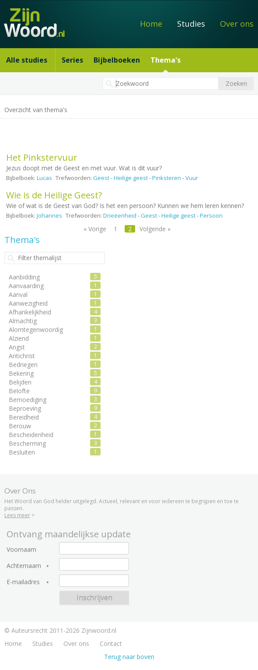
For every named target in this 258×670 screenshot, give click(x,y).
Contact (111, 643)
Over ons (237, 23)
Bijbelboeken (117, 60)
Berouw (20, 426)
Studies (191, 23)
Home (151, 23)
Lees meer (17, 515)
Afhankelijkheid (30, 312)
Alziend (19, 338)
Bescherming (27, 443)
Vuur (191, 178)
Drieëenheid (119, 215)
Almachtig (23, 321)
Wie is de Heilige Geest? (54, 195)
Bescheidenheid (31, 434)
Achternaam (24, 566)
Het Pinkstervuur (41, 157)
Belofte (19, 391)
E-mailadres (23, 582)
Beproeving (25, 408)
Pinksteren (166, 178)
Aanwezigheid (28, 303)
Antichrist (22, 356)
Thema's (165, 60)
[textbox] (160, 83)
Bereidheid (24, 417)
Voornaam (21, 550)
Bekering (21, 373)
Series (72, 60)
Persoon (211, 215)
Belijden (20, 382)
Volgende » (155, 229)
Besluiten (22, 452)
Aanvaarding (26, 286)
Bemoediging (27, 399)
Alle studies (26, 60)
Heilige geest (131, 178)
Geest (101, 178)
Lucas (44, 178)
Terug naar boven (129, 656)
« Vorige (95, 229)
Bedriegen (23, 364)
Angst (17, 347)
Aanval (18, 294)
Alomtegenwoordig (36, 329)
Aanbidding (24, 277)
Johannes (49, 215)
